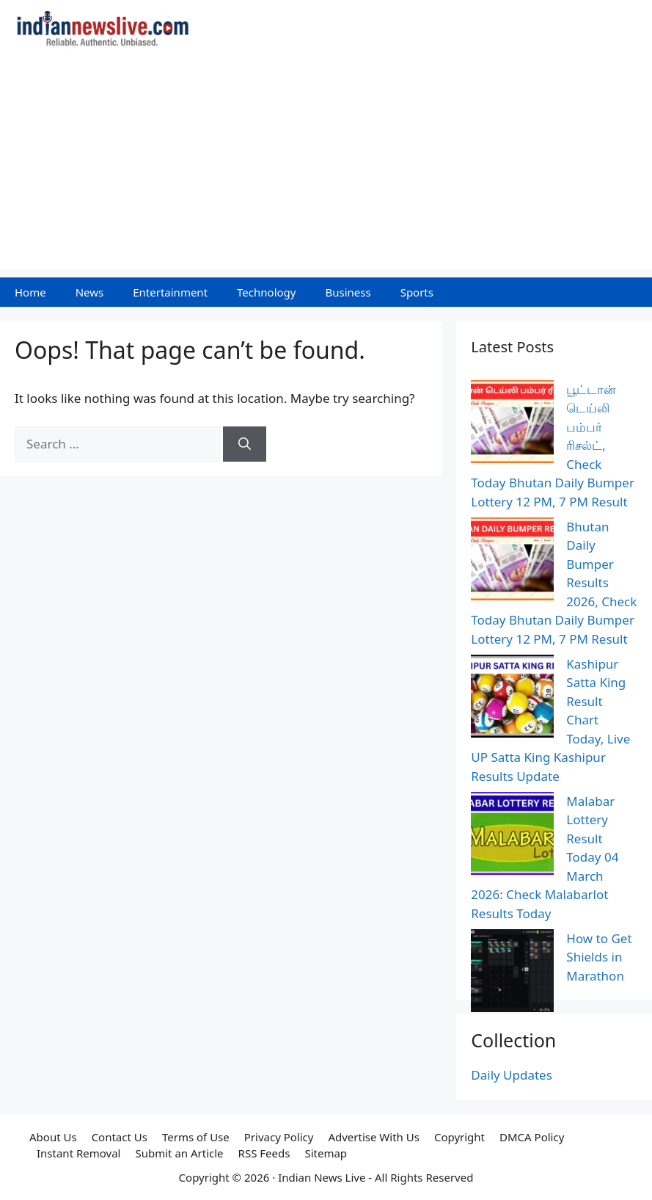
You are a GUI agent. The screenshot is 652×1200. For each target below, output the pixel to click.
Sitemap (325, 1153)
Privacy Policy (279, 1137)
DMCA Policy (531, 1137)
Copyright (459, 1137)
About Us (53, 1137)
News (90, 292)
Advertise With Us (373, 1137)
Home (30, 292)
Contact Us (119, 1137)
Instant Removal (78, 1153)
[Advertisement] (326, 167)
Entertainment (170, 292)
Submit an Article (179, 1153)
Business (347, 292)
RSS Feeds (264, 1153)
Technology (266, 292)
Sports (416, 292)
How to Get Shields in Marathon (598, 957)
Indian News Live (321, 1177)
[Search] (244, 444)
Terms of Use (196, 1137)
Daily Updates (511, 1074)
